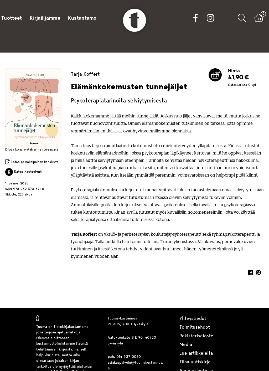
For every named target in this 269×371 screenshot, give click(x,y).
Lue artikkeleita (196, 353)
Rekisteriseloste (196, 336)
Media (185, 345)
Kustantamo (82, 18)
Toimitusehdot (194, 327)
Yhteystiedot (192, 319)
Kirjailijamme (45, 18)
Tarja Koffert (85, 74)
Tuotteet (11, 18)
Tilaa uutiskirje (195, 362)
